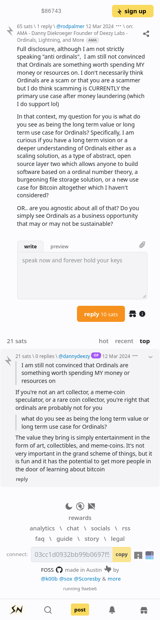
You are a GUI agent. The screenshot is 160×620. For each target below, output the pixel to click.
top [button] (145, 341)
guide (64, 538)
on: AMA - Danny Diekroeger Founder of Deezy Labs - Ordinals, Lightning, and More (75, 33)
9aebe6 (89, 588)
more (114, 578)
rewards (80, 518)
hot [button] (103, 341)
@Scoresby (87, 578)
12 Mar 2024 (100, 26)
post (80, 609)
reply (101, 314)
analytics (42, 528)
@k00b (49, 578)
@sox (65, 578)
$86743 (51, 11)
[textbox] (82, 275)
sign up (131, 11)
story (92, 538)
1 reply (44, 26)
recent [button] (124, 341)
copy (122, 554)
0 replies (44, 356)
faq (39, 538)
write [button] (30, 246)
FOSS (52, 570)
